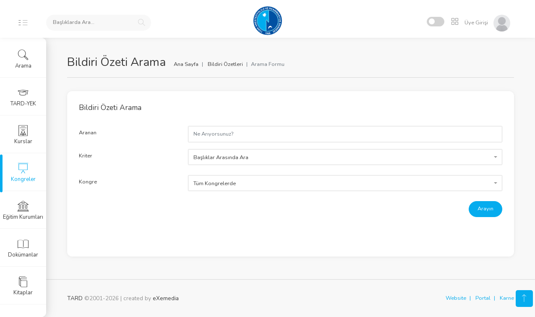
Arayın (485, 208)
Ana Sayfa (186, 64)
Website (456, 298)
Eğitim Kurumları (23, 210)
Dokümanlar (23, 248)
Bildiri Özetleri (225, 64)
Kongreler (23, 172)
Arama (23, 59)
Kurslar (23, 134)
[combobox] (345, 157)
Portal (483, 298)
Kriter (85, 156)
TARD (75, 298)
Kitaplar (23, 285)
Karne (507, 298)
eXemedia (166, 298)
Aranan (88, 132)
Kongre (88, 182)
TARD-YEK (23, 96)
